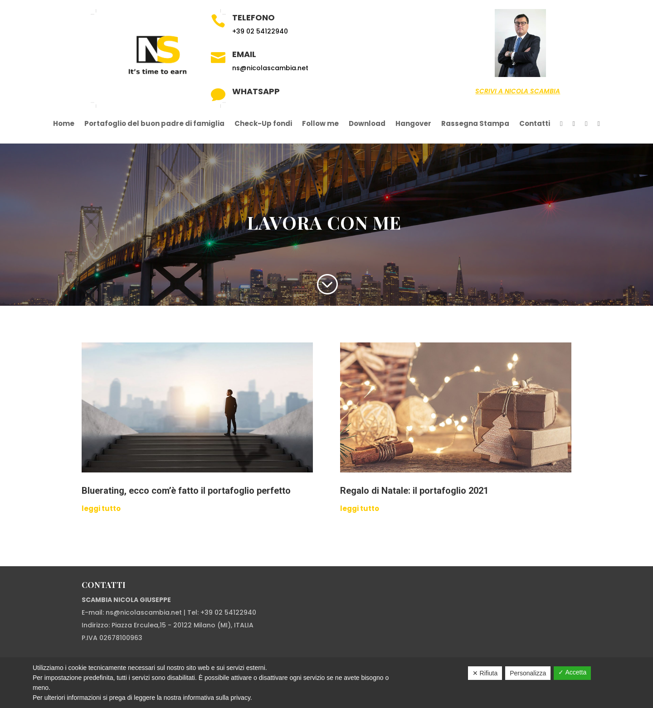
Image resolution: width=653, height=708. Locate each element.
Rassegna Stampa (475, 124)
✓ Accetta (572, 672)
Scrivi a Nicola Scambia (517, 91)
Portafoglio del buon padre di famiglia (154, 124)
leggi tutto (275, 508)
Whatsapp (256, 91)
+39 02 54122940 (260, 31)
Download (367, 124)
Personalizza (528, 673)
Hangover (413, 124)
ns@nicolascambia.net (270, 67)
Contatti (534, 124)
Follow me (320, 124)
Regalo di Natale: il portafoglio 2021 (330, 490)
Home (63, 124)
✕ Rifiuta (485, 673)
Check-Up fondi (263, 124)
